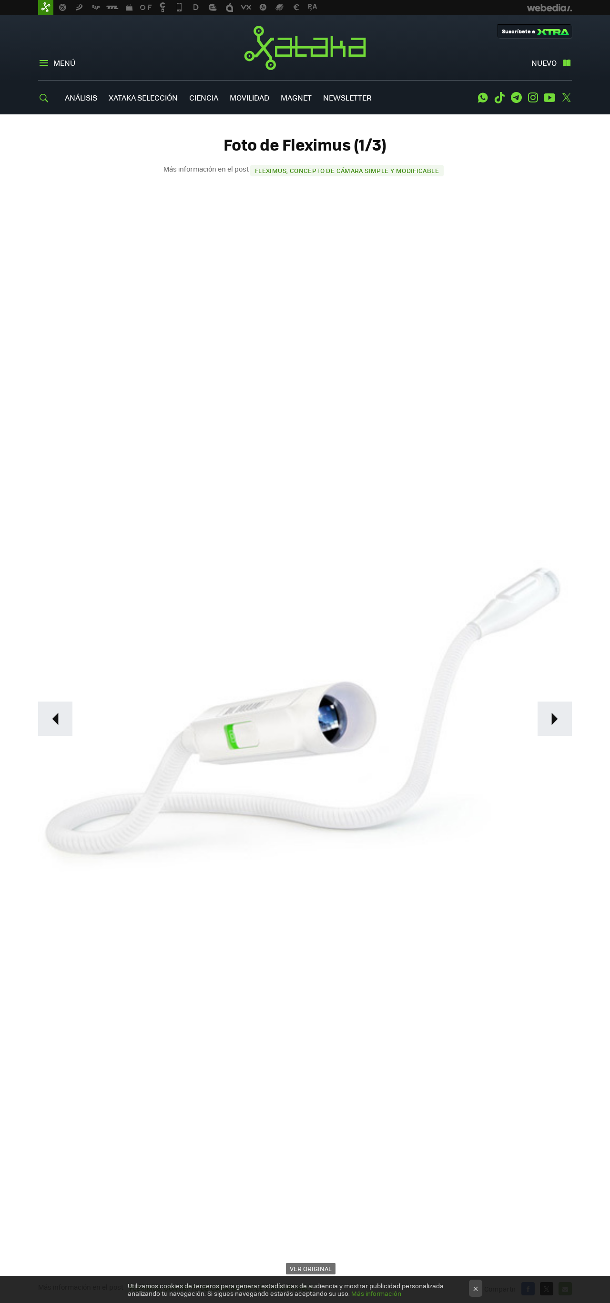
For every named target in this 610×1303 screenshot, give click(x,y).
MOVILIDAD (249, 97)
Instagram (533, 97)
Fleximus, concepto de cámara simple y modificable (347, 170)
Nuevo (544, 62)
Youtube (549, 97)
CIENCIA (203, 97)
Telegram (516, 97)
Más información (376, 1293)
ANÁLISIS (81, 97)
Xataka (305, 47)
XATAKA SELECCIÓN (143, 97)
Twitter (566, 97)
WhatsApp (482, 97)
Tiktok (499, 97)
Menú (64, 62)
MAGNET (296, 97)
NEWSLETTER (347, 97)
